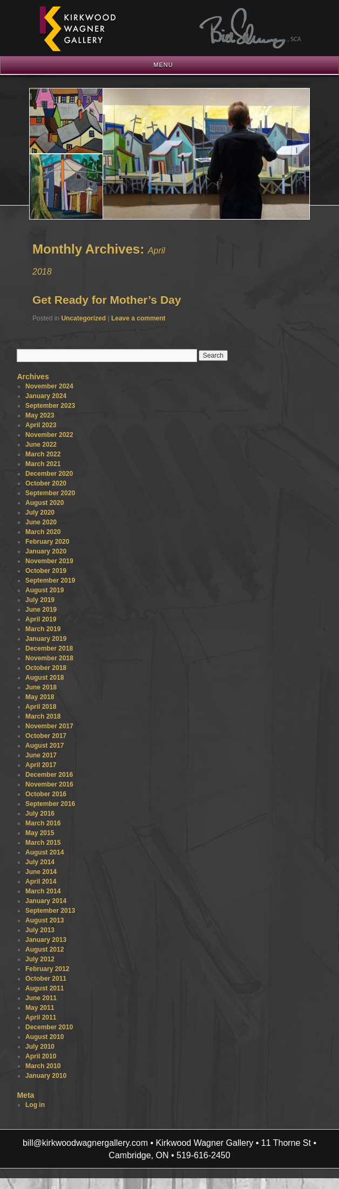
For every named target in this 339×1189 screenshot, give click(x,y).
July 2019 (40, 600)
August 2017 (44, 745)
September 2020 (50, 493)
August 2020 (44, 503)
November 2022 (49, 435)
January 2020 (45, 551)
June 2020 (41, 522)
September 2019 (50, 580)
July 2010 (40, 1046)
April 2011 (40, 1017)
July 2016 (40, 813)
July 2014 (40, 862)
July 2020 (40, 512)
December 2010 (49, 1027)
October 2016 (45, 794)
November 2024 (49, 386)
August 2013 (44, 920)
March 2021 (42, 464)
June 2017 (41, 755)
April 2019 (40, 619)
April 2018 (40, 706)
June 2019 (41, 609)
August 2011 (44, 988)
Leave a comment (138, 318)
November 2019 (49, 561)
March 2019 (42, 629)
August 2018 (44, 677)
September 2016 (50, 804)
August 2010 (44, 1037)
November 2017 (49, 726)
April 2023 (40, 425)
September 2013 (50, 910)
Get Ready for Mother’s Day (106, 299)
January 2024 (45, 396)
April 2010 (40, 1056)
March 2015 (42, 842)
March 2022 (42, 454)
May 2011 (39, 1008)
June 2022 (41, 444)
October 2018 (45, 668)
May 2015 (39, 833)
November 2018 (49, 658)
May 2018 (39, 697)
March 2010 (42, 1066)
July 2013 (40, 930)
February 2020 (47, 541)
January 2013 (45, 940)
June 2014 (41, 872)
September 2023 (50, 405)
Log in (35, 1105)
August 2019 (44, 590)
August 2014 (44, 852)
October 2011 (45, 978)
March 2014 (42, 891)
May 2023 (39, 415)
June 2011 (41, 998)
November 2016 (49, 784)
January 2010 (45, 1075)
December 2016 (49, 774)
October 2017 (45, 736)
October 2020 (45, 483)
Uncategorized (83, 318)
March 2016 (42, 823)
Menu (163, 65)
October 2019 (45, 571)
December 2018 (49, 648)
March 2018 (42, 716)
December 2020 (49, 473)
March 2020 (42, 532)
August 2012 (44, 949)
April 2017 (40, 765)
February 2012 (47, 969)
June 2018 (41, 687)
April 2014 (40, 881)
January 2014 (45, 901)
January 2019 (45, 639)
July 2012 (40, 959)
